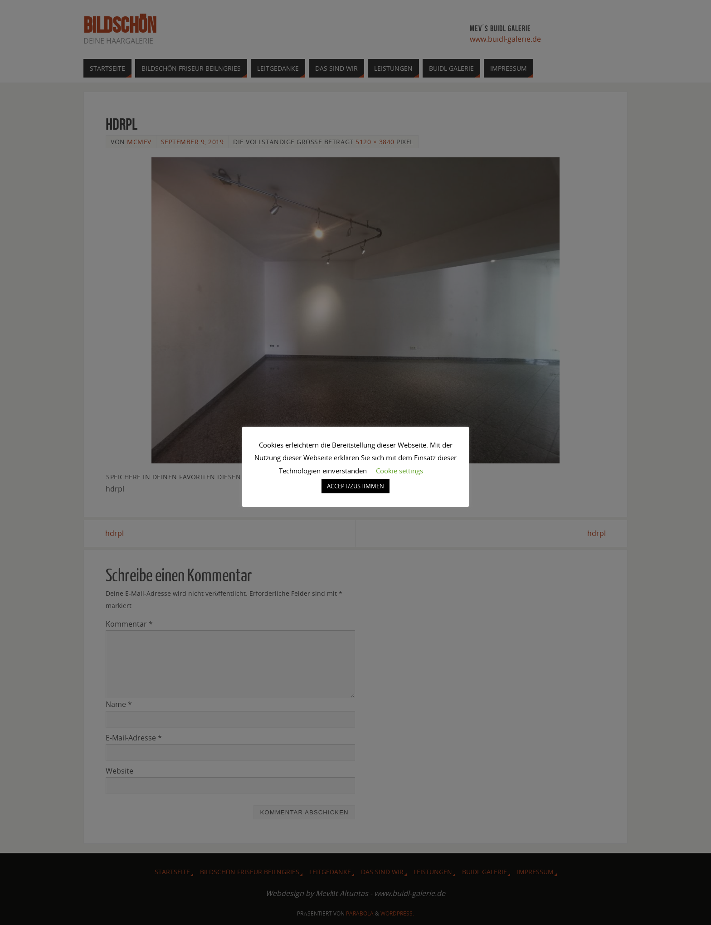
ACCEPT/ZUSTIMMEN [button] (355, 486)
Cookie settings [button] (399, 470)
